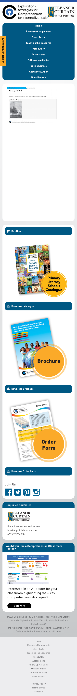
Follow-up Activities (38, 60)
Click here (19, 605)
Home (38, 25)
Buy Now (14, 231)
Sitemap (38, 691)
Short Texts (38, 37)
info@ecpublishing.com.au (22, 530)
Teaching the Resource (38, 42)
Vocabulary (38, 48)
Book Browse (38, 77)
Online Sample (38, 65)
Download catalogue (20, 306)
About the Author (38, 71)
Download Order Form (21, 471)
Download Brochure (20, 388)
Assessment (39, 54)
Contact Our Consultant (2, 50)
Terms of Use (38, 687)
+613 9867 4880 (16, 534)
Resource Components (38, 31)
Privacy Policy (39, 683)
